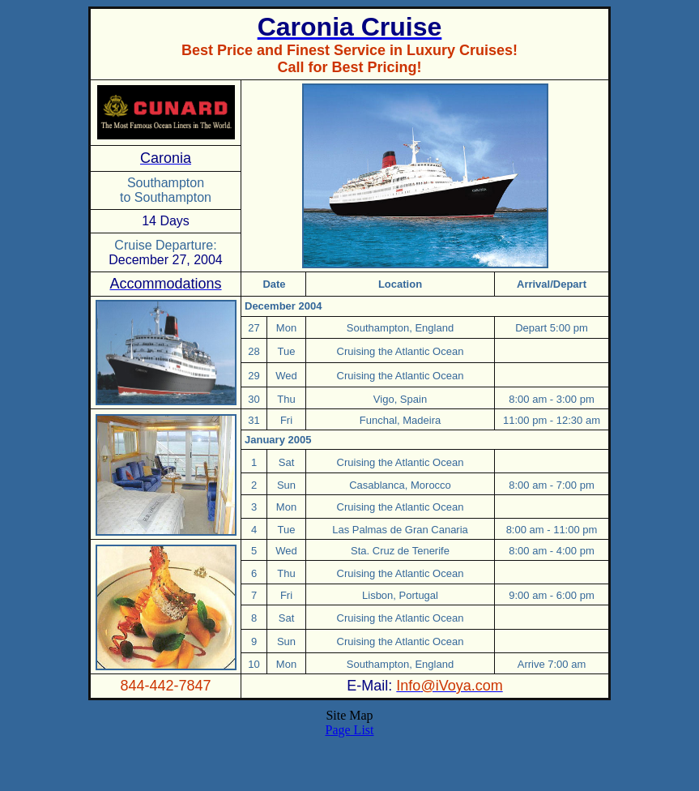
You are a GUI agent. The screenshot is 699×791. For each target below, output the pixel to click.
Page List (350, 730)
